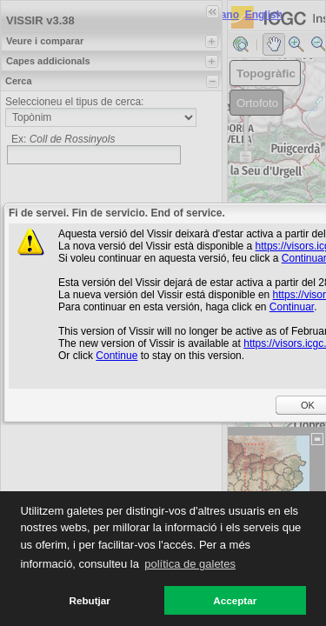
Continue (116, 356)
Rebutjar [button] (90, 600)
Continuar (291, 307)
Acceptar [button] (234, 600)
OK (308, 405)
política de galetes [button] (190, 563)
